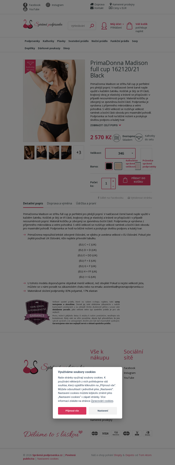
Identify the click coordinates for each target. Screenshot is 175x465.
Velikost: (96, 153)
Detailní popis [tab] (33, 203)
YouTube (31, 9)
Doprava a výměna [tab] (59, 203)
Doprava (97, 4)
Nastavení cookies (48, 458)
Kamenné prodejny (122, 4)
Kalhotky (48, 41)
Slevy (66, 48)
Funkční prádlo (120, 41)
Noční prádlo (100, 41)
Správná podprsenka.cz (47, 455)
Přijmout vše (72, 410)
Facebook (31, 5)
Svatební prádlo (78, 41)
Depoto (129, 455)
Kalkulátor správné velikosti (130, 163)
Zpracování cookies (102, 401)
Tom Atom (145, 455)
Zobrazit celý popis (104, 125)
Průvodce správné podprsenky (147, 163)
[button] (120, 153)
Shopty (118, 455)
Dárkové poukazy (49, 48)
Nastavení (103, 410)
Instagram (55, 5)
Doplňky (30, 48)
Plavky (61, 41)
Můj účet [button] (117, 25)
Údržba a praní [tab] (86, 203)
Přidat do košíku (138, 179)
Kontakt (97, 8)
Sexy (135, 41)
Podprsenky (32, 41)
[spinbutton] (106, 183)
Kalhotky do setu (150, 137)
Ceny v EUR (117, 8)
